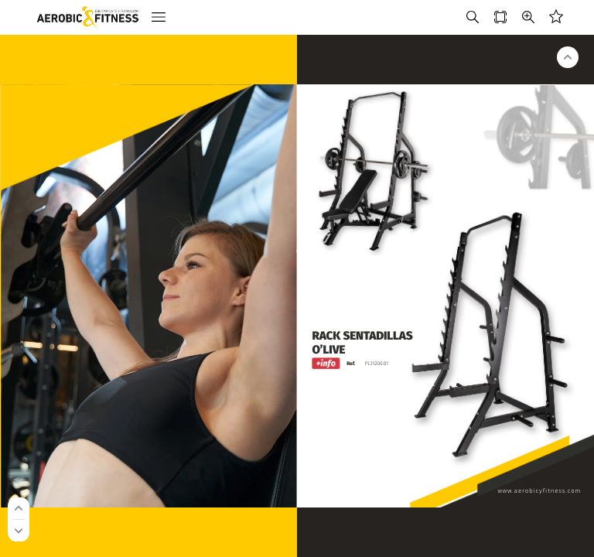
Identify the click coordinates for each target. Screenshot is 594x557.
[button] (158, 17)
